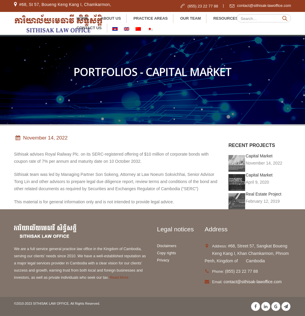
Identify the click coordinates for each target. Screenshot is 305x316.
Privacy (163, 260)
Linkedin (265, 306)
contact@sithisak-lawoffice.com (252, 281)
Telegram (285, 306)
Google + (275, 306)
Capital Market (259, 156)
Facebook (255, 306)
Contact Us (89, 28)
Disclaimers (166, 246)
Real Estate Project (263, 194)
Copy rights (167, 253)
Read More (119, 277)
